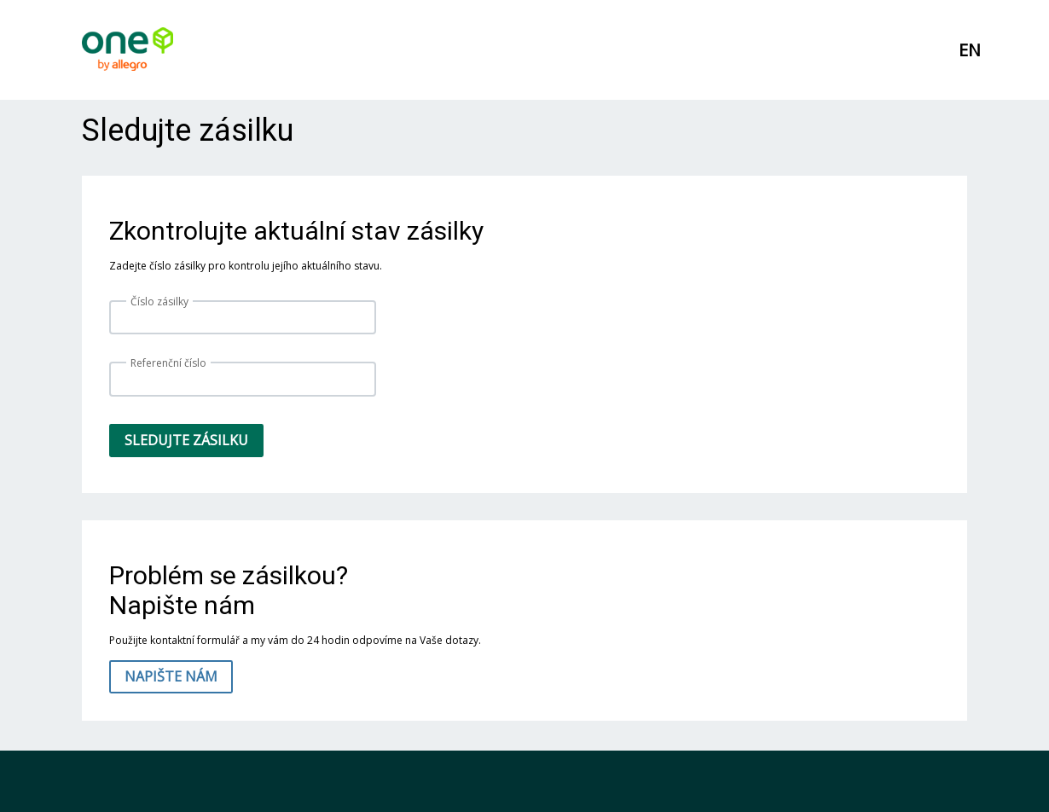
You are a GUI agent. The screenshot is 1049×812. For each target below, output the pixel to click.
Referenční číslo (168, 363)
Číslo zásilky (159, 301)
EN (970, 49)
